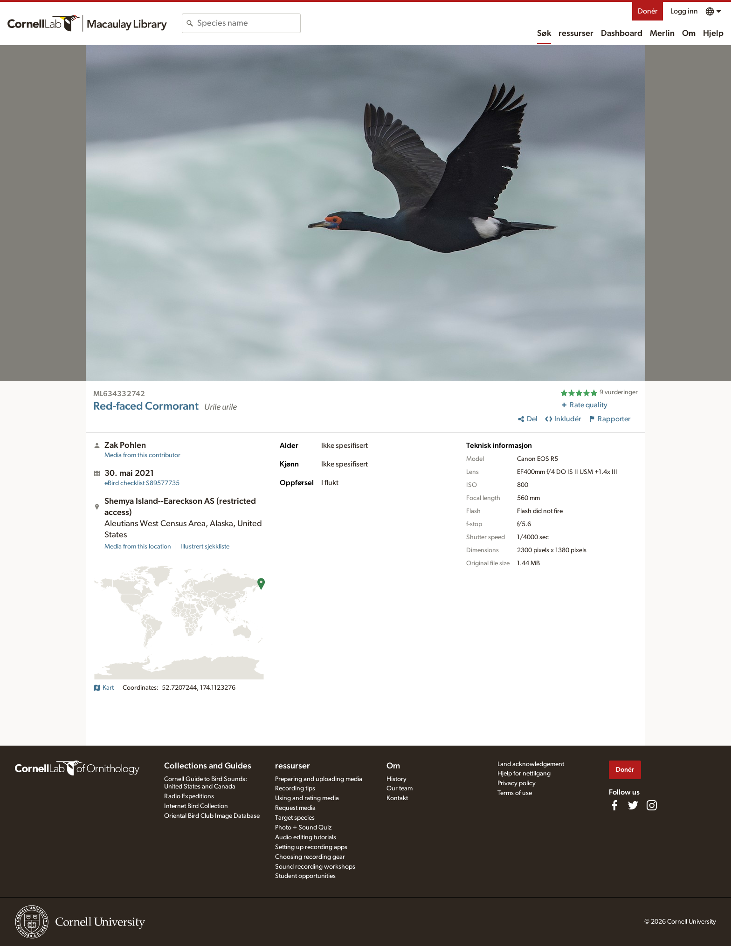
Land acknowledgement (530, 764)
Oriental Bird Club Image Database (212, 816)
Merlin (662, 33)
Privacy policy (516, 783)
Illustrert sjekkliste (204, 546)
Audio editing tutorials (305, 837)
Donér (647, 11)
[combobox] (248, 23)
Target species (295, 818)
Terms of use (514, 793)
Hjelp (713, 33)
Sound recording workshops (315, 867)
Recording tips (295, 788)
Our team (399, 788)
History (396, 779)
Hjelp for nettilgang (524, 773)
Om (689, 33)
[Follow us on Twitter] (633, 805)
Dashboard (621, 33)
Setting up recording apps (311, 847)
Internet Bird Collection (196, 806)
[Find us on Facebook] (614, 805)
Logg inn (684, 11)
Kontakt (397, 798)
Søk (544, 33)
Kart (103, 688)
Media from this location (137, 546)
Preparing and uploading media (318, 779)
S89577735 (141, 483)
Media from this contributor (142, 455)
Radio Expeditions (189, 796)
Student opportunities (305, 876)
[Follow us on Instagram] (651, 805)
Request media (295, 808)
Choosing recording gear (310, 857)
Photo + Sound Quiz (303, 827)
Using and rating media (307, 798)
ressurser (576, 33)
